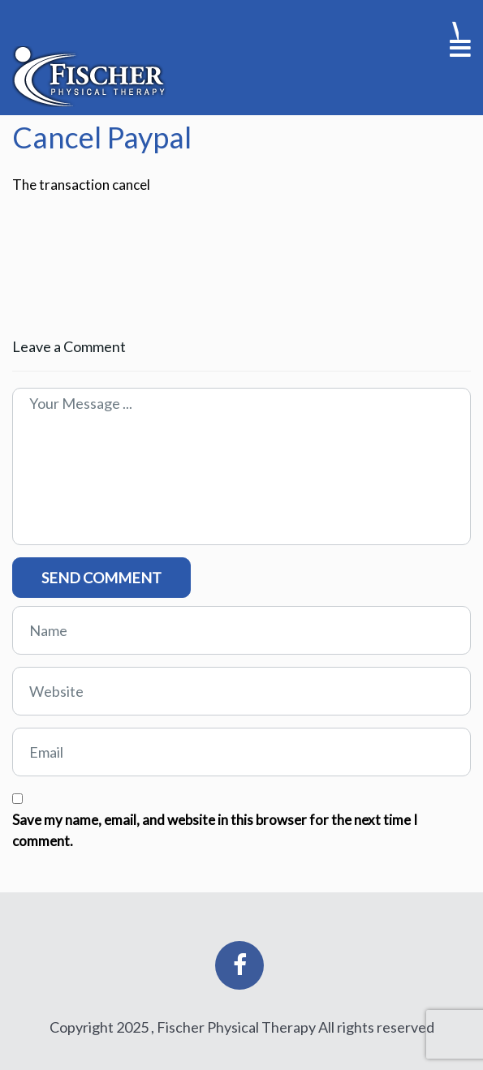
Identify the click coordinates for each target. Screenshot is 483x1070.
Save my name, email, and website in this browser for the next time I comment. (214, 830)
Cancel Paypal (102, 137)
